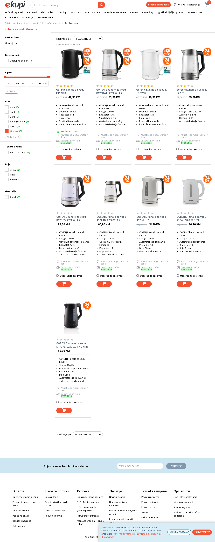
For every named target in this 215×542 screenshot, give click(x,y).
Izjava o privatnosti (183, 502)
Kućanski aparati (14, 12)
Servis (144, 512)
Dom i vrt (76, 12)
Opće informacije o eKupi (25, 496)
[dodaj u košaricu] (64, 157)
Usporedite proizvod (69, 149)
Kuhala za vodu (18, 152)
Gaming (62, 12)
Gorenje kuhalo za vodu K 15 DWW (151, 91)
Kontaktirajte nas (182, 507)
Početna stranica (12, 23)
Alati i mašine (92, 12)
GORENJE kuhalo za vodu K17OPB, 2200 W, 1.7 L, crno (72, 345)
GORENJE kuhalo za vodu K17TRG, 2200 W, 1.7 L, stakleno (111, 218)
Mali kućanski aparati (51, 23)
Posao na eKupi (20, 515)
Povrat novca (148, 507)
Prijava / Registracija (186, 4)
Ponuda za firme (53, 515)
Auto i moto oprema (115, 12)
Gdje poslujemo (20, 510)
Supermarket (195, 12)
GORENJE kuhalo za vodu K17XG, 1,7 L (151, 218)
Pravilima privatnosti (123, 533)
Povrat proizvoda (150, 502)
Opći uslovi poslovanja (185, 496)
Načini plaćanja (117, 496)
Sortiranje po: (63, 38)
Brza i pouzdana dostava (90, 496)
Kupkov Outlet (45, 17)
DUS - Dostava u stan (88, 502)
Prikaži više (13, 137)
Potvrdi (11, 91)
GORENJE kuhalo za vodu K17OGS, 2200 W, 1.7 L (71, 218)
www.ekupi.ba (109, 527)
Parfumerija (11, 17)
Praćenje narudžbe (158, 4)
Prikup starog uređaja (88, 515)
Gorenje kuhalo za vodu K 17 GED (191, 91)
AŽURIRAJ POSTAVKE (179, 532)
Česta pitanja (51, 496)
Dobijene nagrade (21, 520)
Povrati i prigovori (150, 496)
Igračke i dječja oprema (170, 12)
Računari (32, 12)
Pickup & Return (149, 517)
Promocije (27, 17)
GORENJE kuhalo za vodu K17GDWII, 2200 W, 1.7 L (111, 91)
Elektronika (47, 12)
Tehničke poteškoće (55, 510)
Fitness (134, 12)
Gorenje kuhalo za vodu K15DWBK (70, 91)
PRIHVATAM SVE (202, 532)
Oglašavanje (18, 525)
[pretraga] (101, 5)
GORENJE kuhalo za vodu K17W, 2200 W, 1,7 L (191, 218)
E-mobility (147, 12)
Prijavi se (176, 466)
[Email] (140, 466)
